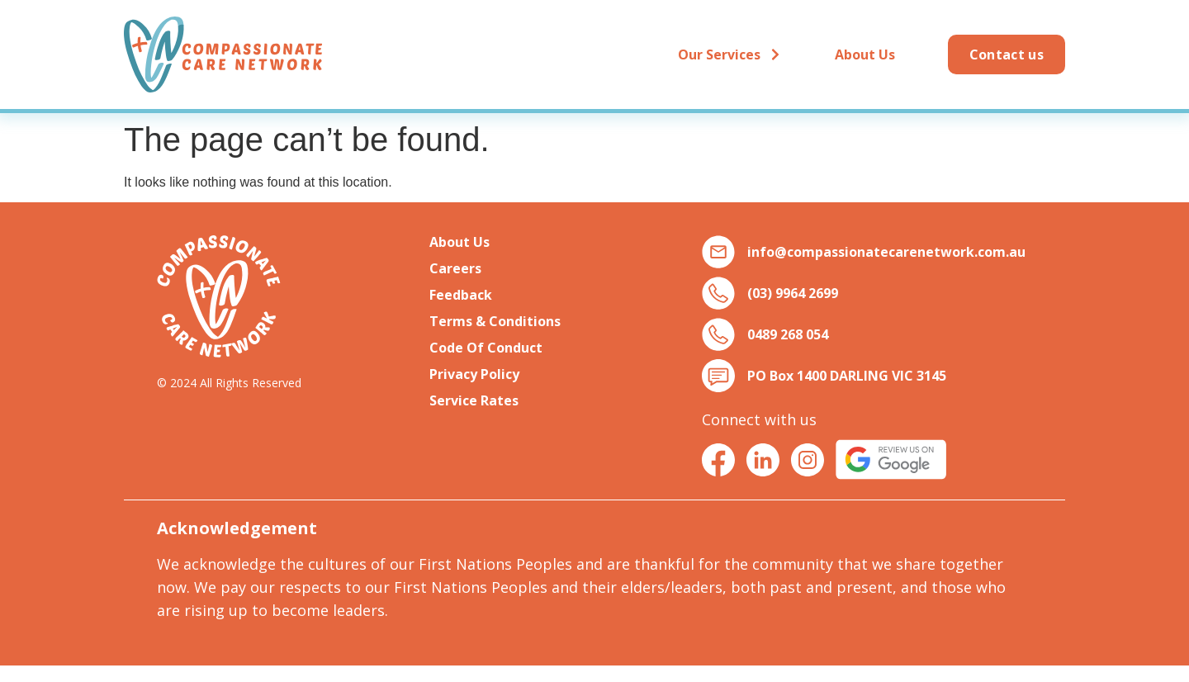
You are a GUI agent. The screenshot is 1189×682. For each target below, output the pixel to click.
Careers (455, 268)
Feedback (460, 294)
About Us (865, 54)
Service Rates (474, 400)
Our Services (730, 54)
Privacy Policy (474, 374)
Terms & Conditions (495, 321)
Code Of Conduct (485, 347)
